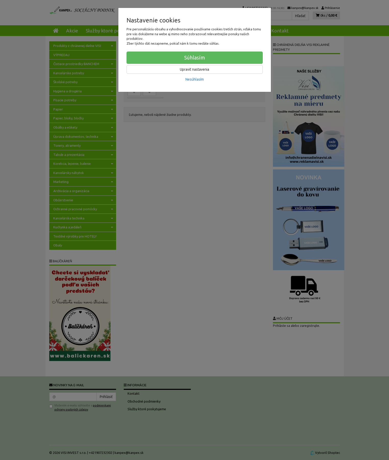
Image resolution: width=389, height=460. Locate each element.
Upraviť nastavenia (194, 69)
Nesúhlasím (194, 79)
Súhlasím (194, 57)
